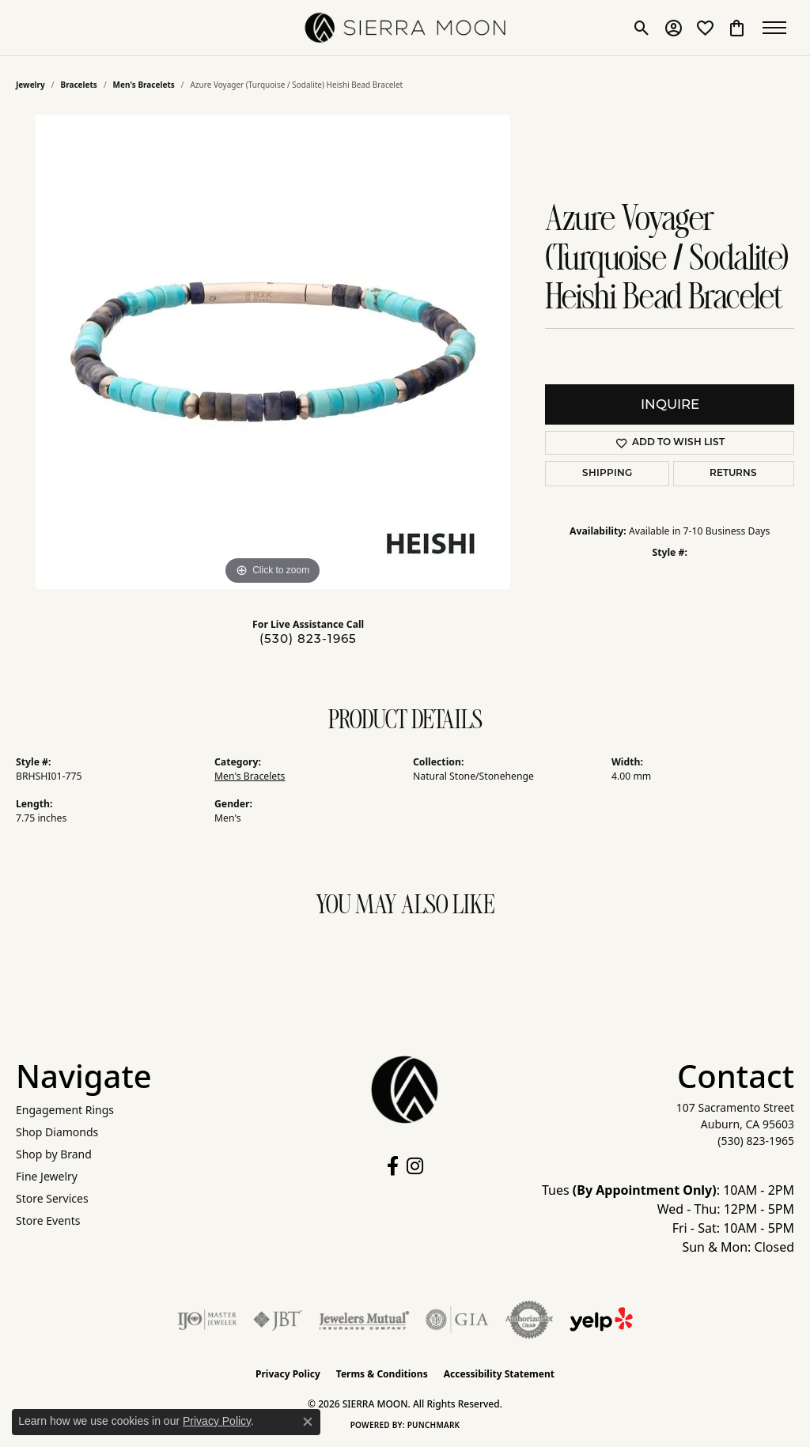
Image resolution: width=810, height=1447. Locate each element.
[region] (273, 352)
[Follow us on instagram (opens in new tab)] (415, 1166)
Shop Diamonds (57, 1131)
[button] (642, 27)
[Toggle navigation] (778, 28)
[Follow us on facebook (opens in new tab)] (393, 1166)
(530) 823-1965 (308, 638)
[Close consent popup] (307, 1421)
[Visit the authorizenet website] (529, 1319)
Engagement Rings (65, 1109)
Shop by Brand (54, 1154)
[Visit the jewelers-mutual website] (364, 1319)
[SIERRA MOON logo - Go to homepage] (405, 27)
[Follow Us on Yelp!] (601, 1320)
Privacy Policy (287, 1374)
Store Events (48, 1220)
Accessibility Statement (499, 1374)
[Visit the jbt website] (277, 1319)
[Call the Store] (755, 1140)
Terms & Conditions (382, 1374)
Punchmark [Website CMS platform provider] (433, 1424)
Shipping (607, 473)
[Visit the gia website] (457, 1319)
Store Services (52, 1198)
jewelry (30, 84)
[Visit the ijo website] (207, 1319)
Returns (733, 473)
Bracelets (79, 84)
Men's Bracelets (144, 84)
